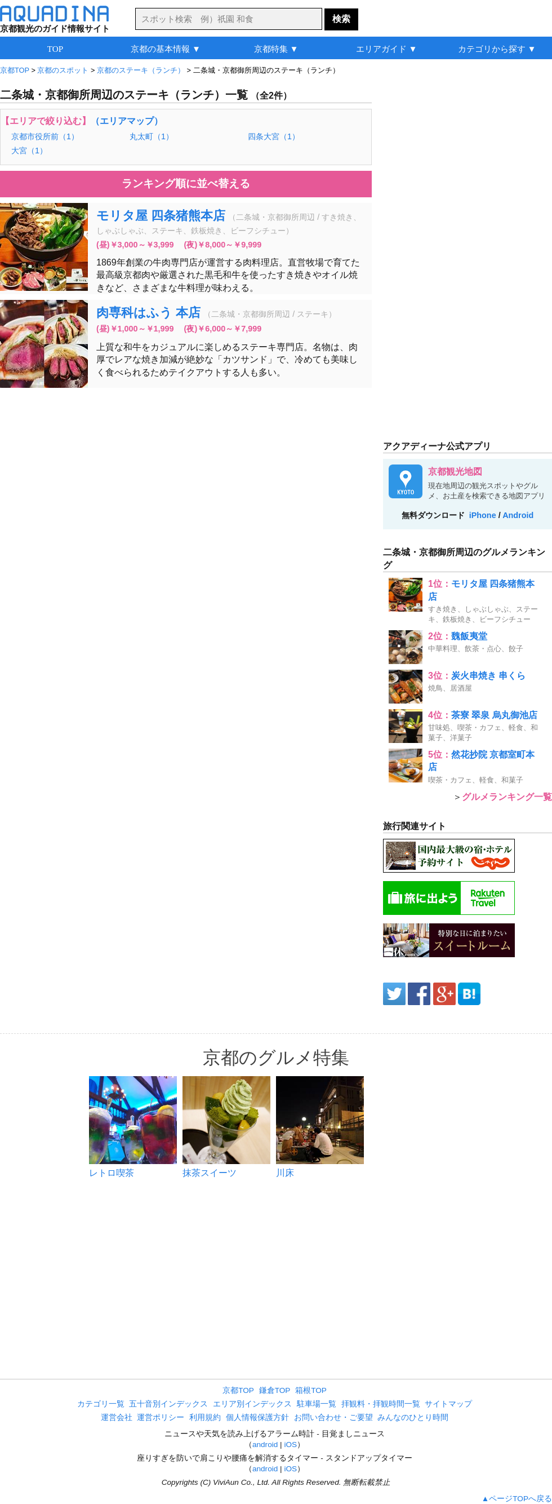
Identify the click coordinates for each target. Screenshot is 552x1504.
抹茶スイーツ (209, 1173)
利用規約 (205, 1417)
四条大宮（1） (274, 136)
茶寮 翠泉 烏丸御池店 (494, 715)
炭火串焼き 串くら (488, 675)
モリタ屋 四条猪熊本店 (160, 216)
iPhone (482, 515)
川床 (285, 1173)
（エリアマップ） (127, 121)
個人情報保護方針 (257, 1417)
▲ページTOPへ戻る (517, 1498)
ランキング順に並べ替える (186, 183)
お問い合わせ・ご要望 (333, 1417)
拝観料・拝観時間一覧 (380, 1404)
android (265, 1444)
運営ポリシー (160, 1417)
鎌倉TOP (275, 1390)
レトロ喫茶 (111, 1173)
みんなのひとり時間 (412, 1417)
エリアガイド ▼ (386, 49)
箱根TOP (311, 1390)
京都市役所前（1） (45, 136)
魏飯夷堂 (469, 636)
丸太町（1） (151, 136)
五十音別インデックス (168, 1404)
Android (517, 515)
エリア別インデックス (252, 1404)
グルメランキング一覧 (507, 797)
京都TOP (238, 1390)
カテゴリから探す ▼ (497, 49)
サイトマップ (448, 1404)
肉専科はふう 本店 (148, 313)
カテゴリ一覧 (100, 1404)
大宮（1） (29, 150)
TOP (55, 49)
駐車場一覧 (316, 1404)
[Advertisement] (186, 478)
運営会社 (116, 1417)
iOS (290, 1444)
